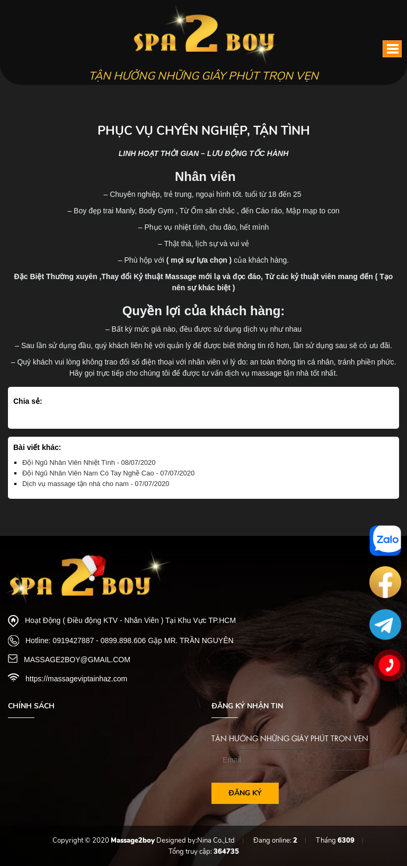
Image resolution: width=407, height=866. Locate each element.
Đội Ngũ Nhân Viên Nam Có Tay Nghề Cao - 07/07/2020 (108, 473)
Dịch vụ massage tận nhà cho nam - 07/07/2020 (95, 484)
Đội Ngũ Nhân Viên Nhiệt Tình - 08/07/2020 (89, 462)
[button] (392, 48)
